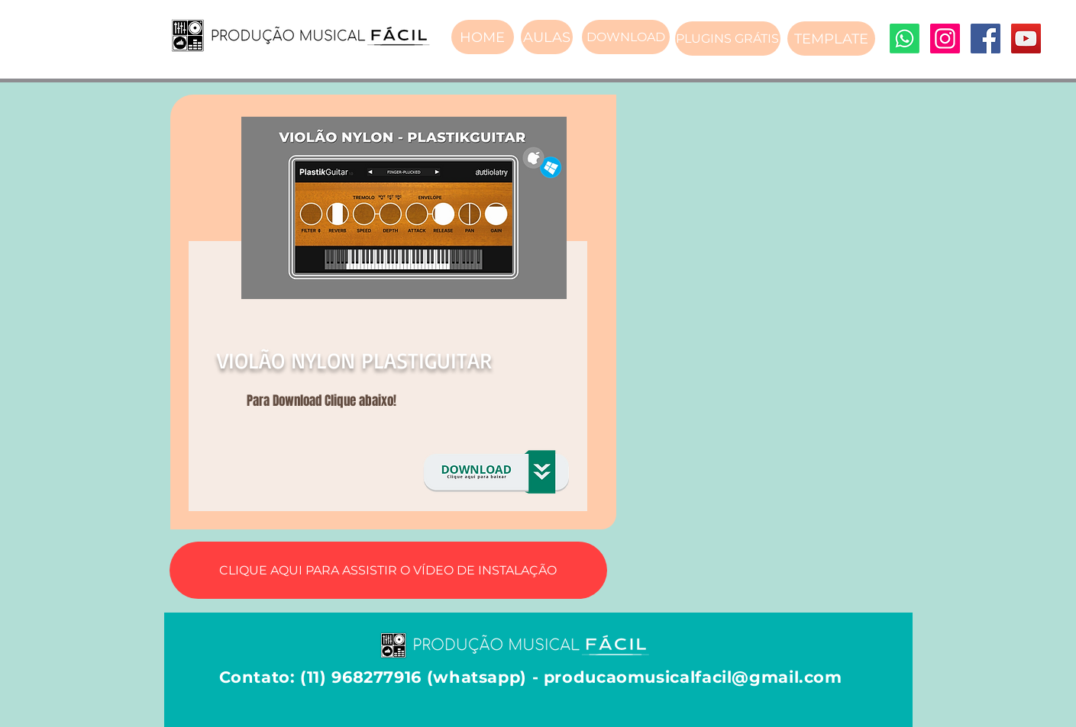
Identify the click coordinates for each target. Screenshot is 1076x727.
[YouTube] (1026, 38)
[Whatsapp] (904, 38)
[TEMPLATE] (831, 38)
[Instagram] (945, 38)
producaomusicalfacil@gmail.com (693, 677)
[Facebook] (985, 38)
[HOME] (482, 37)
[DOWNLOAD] (626, 37)
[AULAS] (547, 37)
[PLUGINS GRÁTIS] (727, 38)
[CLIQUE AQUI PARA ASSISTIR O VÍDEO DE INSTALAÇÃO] (388, 570)
